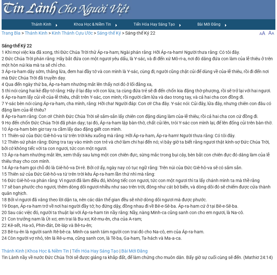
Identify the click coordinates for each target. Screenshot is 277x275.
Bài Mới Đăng (212, 24)
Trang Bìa (11, 33)
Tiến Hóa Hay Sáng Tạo (157, 24)
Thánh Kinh (44, 24)
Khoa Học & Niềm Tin (95, 24)
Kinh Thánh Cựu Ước (72, 33)
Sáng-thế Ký (109, 33)
